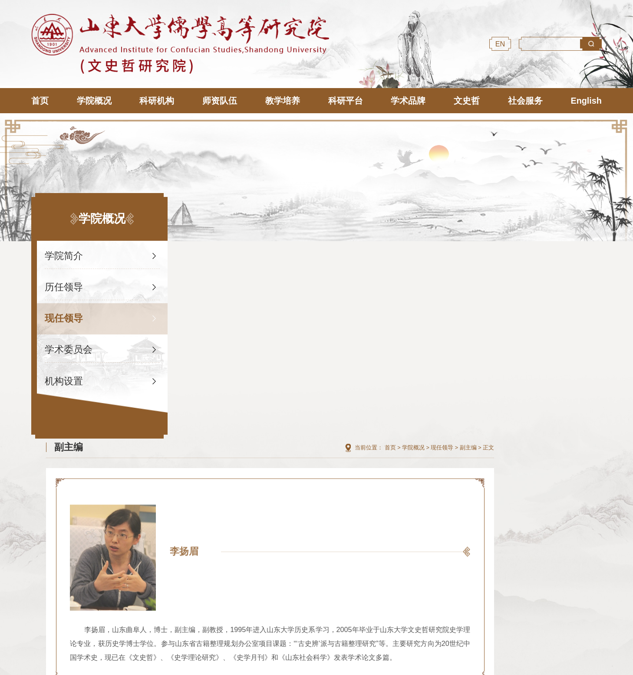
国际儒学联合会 (115, 572)
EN (500, 44)
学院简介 (64, 253)
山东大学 (296, 572)
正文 (596, 254)
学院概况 (521, 254)
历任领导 (64, 284)
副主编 (575, 254)
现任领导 (64, 315)
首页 (498, 254)
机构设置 (64, 378)
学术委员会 (69, 346)
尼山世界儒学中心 (205, 572)
